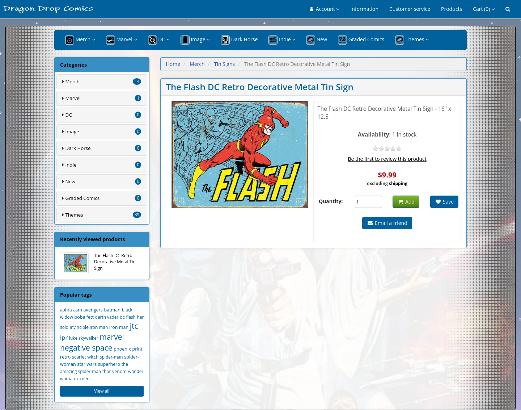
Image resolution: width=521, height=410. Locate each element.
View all (101, 391)
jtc (134, 326)
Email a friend (387, 222)
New (316, 40)
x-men (83, 379)
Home (173, 63)
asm (77, 310)
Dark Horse (239, 40)
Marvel (121, 40)
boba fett (84, 317)
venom (119, 371)
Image (195, 40)
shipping (398, 183)
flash (131, 317)
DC (159, 40)
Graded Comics (361, 40)
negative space (86, 348)
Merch (80, 40)
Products (451, 8)
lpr (64, 337)
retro (65, 357)
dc (122, 317)
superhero (109, 364)
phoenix (122, 349)
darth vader (107, 317)
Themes (412, 40)
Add (406, 201)
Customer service (409, 8)
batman (112, 310)
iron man (118, 327)
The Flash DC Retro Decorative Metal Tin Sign (99, 263)
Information (364, 8)
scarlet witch (85, 357)
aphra (66, 310)
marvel (111, 337)
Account (325, 8)
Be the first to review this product (387, 158)
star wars (87, 364)
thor (106, 371)
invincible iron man (89, 327)
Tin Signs (224, 63)
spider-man (111, 357)
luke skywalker (83, 338)
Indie (281, 40)
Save (444, 201)
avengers (93, 310)
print (137, 349)
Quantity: (331, 201)
